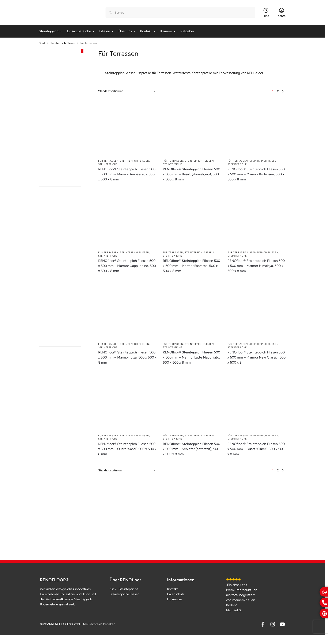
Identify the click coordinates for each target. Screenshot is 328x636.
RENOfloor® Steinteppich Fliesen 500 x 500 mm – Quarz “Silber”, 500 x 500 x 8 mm (256, 449)
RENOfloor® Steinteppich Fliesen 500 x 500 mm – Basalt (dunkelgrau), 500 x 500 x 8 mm (191, 174)
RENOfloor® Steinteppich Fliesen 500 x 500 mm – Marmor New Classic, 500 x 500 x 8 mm (256, 357)
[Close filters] (82, 51)
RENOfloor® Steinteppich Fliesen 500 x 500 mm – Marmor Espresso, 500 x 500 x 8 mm (191, 266)
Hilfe (266, 12)
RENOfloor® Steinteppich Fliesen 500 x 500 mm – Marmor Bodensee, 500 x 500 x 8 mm (256, 174)
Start (42, 43)
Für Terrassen (108, 161)
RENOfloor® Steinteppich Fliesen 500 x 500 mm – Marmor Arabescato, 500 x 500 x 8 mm (126, 174)
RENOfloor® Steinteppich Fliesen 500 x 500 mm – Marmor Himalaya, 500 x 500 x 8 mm (256, 266)
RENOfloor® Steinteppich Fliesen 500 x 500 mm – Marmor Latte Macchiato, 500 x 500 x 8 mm (191, 357)
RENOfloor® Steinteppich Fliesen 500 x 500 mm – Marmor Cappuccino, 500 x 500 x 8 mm (127, 266)
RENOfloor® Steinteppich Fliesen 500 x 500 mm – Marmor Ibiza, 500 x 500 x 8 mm (127, 357)
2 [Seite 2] (278, 91)
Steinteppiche (108, 164)
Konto (282, 12)
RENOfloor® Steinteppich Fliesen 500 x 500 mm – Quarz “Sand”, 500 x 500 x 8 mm (127, 449)
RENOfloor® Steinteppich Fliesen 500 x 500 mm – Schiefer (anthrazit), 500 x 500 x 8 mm (191, 449)
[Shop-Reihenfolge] (127, 91)
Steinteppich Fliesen (62, 43)
